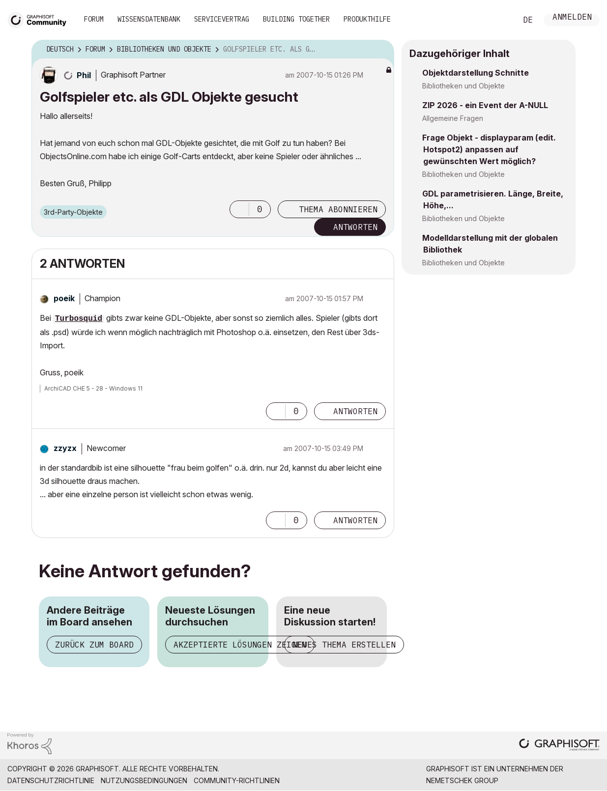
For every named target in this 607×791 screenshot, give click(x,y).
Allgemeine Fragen (452, 118)
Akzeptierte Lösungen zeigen (239, 645)
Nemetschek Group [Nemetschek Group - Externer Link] (462, 780)
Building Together (296, 19)
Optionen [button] (380, 49)
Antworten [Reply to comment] (355, 411)
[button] (239, 209)
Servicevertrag (221, 19)
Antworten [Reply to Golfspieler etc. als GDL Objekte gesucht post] (355, 227)
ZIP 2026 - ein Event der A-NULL (485, 105)
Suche (498, 20)
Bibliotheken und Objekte (463, 86)
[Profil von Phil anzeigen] (84, 75)
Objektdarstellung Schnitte (475, 73)
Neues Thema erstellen (344, 645)
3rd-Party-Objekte (73, 212)
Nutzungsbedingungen (144, 780)
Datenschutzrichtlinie (50, 780)
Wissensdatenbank (148, 19)
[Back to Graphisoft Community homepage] (40, 19)
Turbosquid (78, 318)
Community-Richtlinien (237, 780)
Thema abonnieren (338, 209)
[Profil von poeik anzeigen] (64, 298)
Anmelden (572, 18)
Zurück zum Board (94, 645)
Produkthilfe (367, 19)
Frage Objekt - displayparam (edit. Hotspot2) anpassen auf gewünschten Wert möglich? (489, 149)
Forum (94, 19)
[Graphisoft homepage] (559, 745)
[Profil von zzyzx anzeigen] (65, 448)
